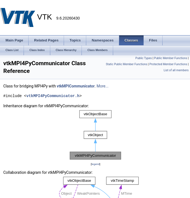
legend (95, 164)
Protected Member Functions (168, 64)
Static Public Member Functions (126, 64)
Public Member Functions (170, 58)
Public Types (143, 58)
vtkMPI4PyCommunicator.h (52, 95)
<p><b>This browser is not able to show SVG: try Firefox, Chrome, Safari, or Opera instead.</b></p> (95, 135)
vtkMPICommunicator (76, 86)
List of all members (176, 70)
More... (102, 86)
